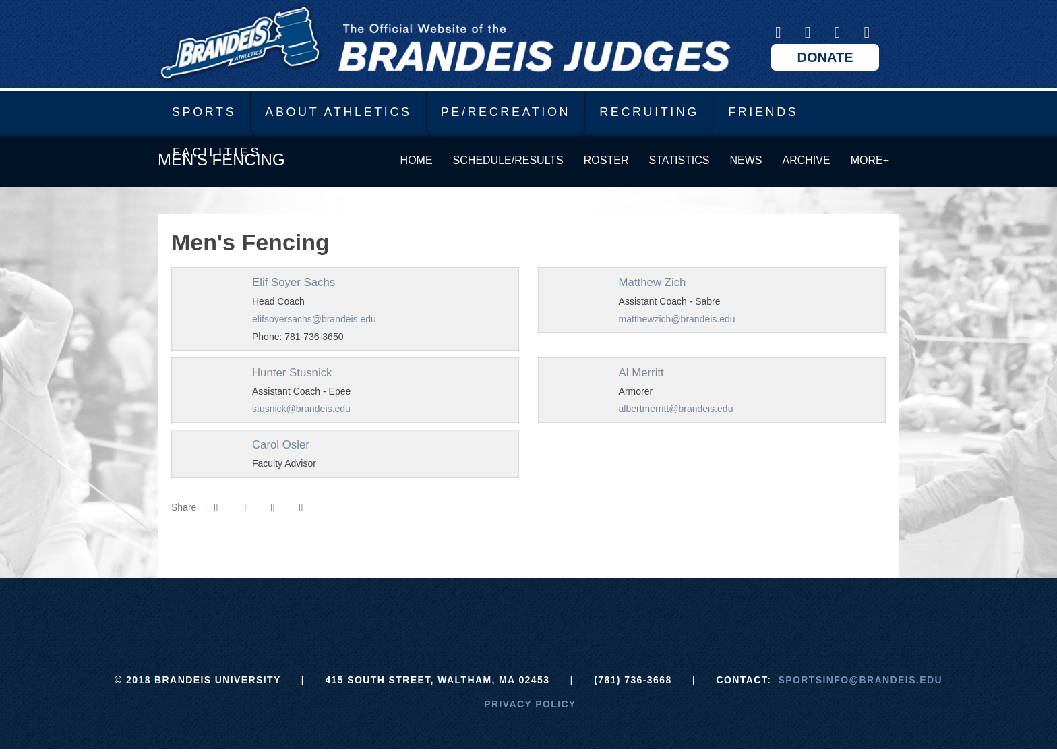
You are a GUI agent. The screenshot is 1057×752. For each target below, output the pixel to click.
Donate (825, 57)
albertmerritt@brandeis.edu (676, 408)
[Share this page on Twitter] (244, 508)
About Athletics (338, 112)
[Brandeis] (427, 611)
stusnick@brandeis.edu (301, 408)
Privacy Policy (530, 704)
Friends (763, 112)
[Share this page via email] (272, 508)
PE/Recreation (506, 112)
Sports (204, 112)
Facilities (217, 152)
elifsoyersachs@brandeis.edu (314, 319)
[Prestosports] (629, 611)
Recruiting (649, 112)
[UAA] (528, 611)
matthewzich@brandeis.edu (677, 319)
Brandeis (444, 43)
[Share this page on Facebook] (216, 508)
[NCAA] (578, 611)
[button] (300, 508)
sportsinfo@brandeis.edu (860, 679)
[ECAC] (478, 611)
